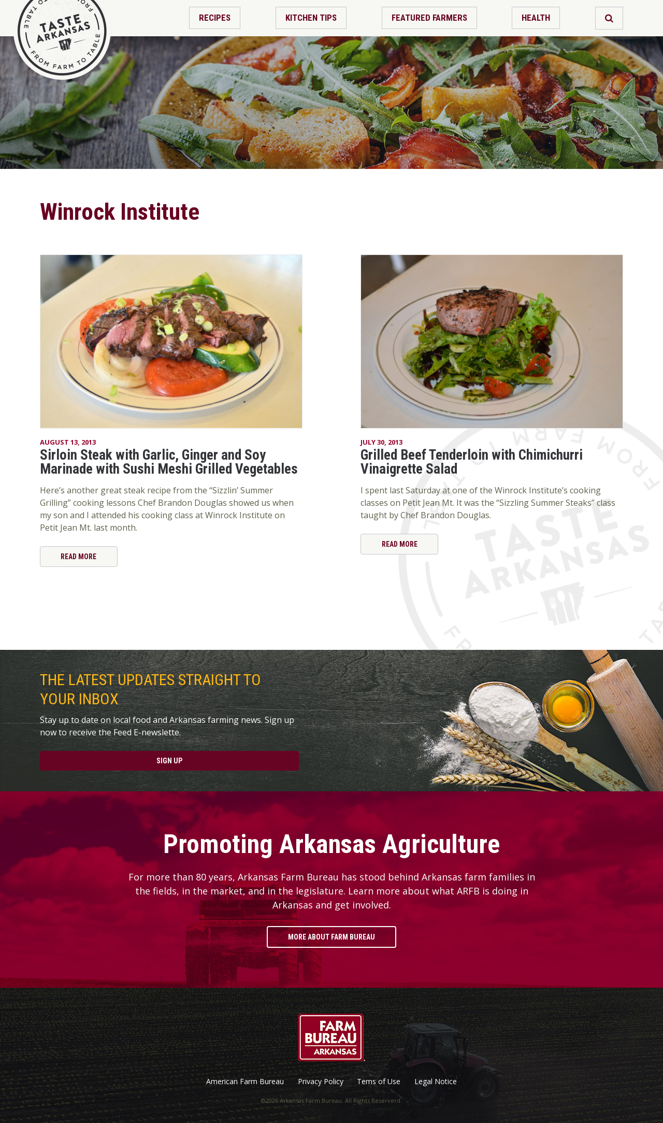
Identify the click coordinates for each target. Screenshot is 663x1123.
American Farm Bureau (245, 1081)
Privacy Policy (320, 1081)
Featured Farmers (429, 17)
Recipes (214, 17)
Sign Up (169, 761)
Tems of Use (378, 1081)
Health (536, 17)
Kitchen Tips (311, 17)
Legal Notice (435, 1081)
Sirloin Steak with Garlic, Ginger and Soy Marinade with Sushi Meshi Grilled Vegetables (169, 462)
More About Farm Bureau (331, 937)
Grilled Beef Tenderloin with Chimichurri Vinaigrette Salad (472, 462)
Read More (78, 556)
